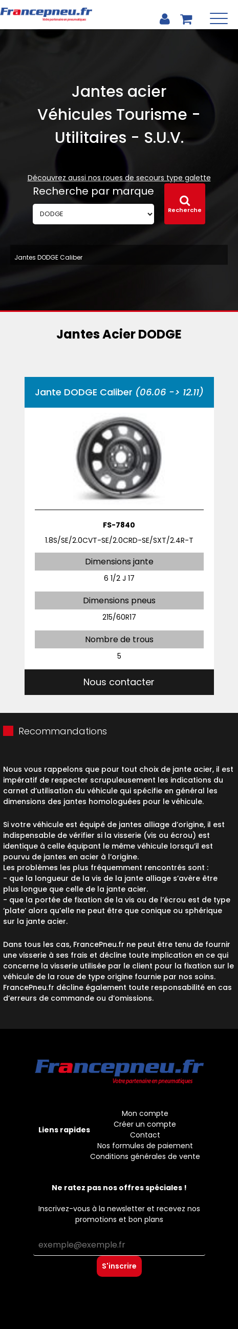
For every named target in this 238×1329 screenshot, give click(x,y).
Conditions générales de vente (145, 1156)
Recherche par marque (93, 191)
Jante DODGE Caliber (119, 392)
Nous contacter (119, 682)
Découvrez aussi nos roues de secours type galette (119, 178)
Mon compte (145, 1113)
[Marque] (93, 214)
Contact (145, 1135)
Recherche (185, 204)
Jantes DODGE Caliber (48, 257)
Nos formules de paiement (145, 1146)
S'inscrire (119, 1266)
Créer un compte (145, 1124)
